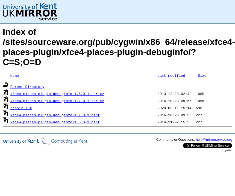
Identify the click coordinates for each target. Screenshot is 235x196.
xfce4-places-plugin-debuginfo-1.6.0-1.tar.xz (57, 93)
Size (202, 75)
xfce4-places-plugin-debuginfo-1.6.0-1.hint (55, 122)
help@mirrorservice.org (214, 139)
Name (14, 75)
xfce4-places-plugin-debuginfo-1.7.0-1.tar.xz (57, 100)
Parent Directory (27, 86)
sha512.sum (21, 107)
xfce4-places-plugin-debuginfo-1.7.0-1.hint (55, 114)
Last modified (171, 75)
